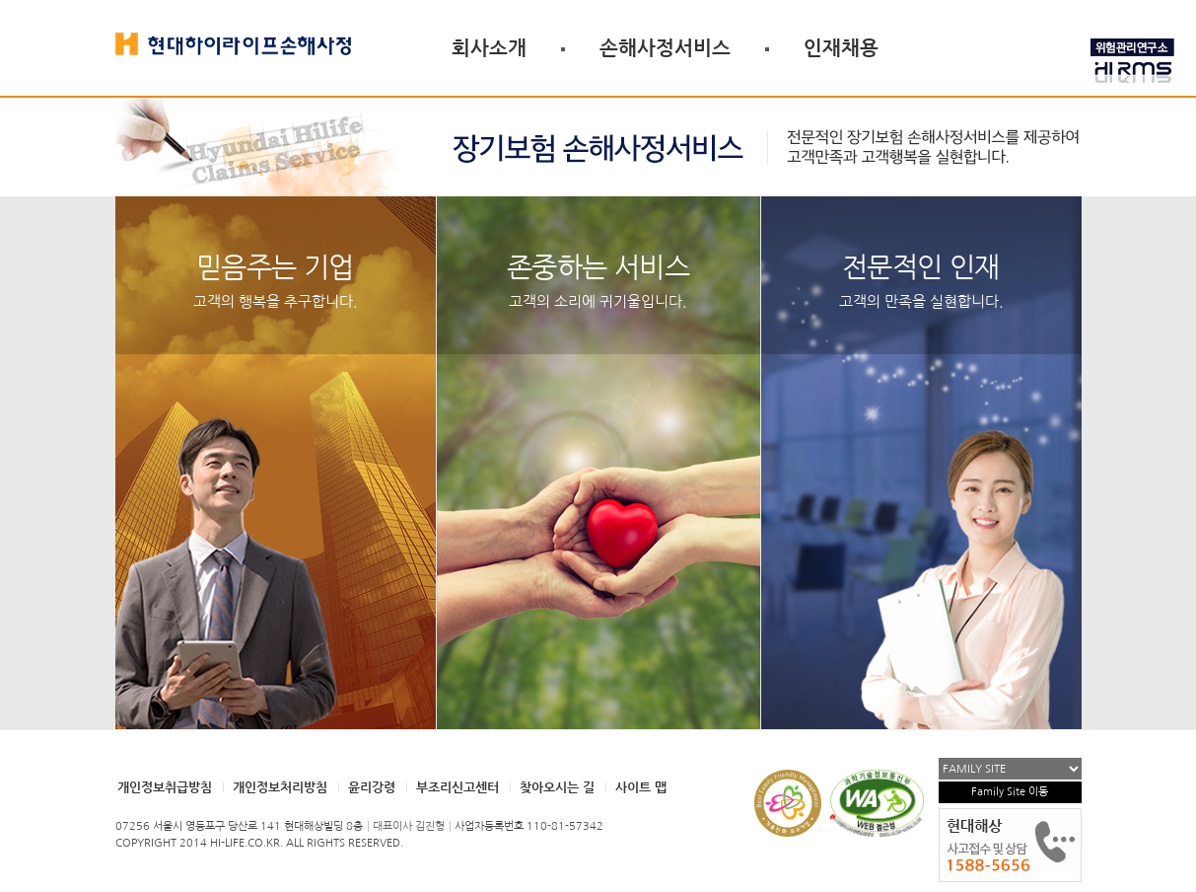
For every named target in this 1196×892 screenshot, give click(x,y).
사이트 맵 (641, 787)
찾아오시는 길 (557, 787)
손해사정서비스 (665, 47)
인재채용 (841, 47)
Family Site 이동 (1009, 791)
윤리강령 (371, 787)
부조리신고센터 (457, 787)
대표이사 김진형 (409, 826)
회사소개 (489, 47)
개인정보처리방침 (280, 787)
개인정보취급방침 (164, 787)
